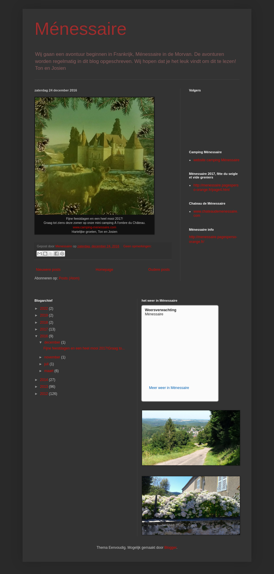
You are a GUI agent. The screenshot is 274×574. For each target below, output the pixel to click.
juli (47, 364)
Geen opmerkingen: (137, 246)
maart (49, 371)
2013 (44, 387)
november (52, 357)
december (52, 342)
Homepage (104, 270)
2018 (44, 322)
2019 (44, 315)
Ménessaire (80, 29)
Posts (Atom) (69, 278)
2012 (44, 394)
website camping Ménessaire (216, 160)
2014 (44, 380)
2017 (44, 329)
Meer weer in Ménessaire (169, 388)
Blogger (170, 547)
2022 (44, 308)
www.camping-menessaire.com (94, 227)
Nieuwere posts (48, 270)
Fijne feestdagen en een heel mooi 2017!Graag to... (84, 348)
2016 (44, 336)
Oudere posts (159, 270)
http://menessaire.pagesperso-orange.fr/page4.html (215, 187)
